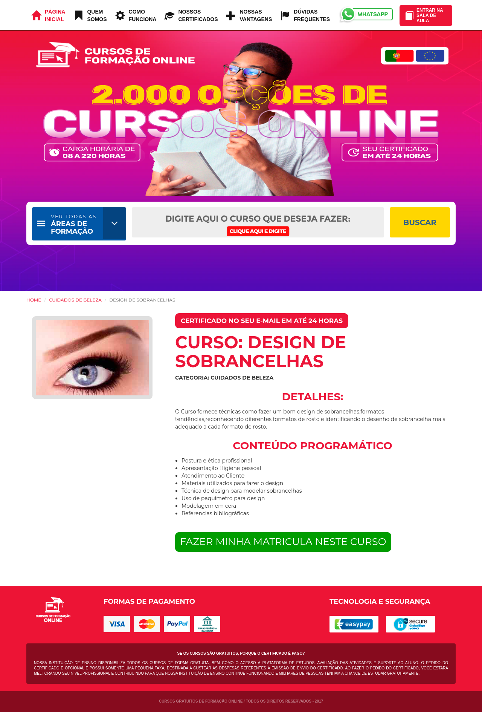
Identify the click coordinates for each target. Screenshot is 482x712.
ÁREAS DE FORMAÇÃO (73, 224)
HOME (33, 300)
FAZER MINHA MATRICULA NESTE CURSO (283, 542)
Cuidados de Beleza (75, 300)
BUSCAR (419, 222)
